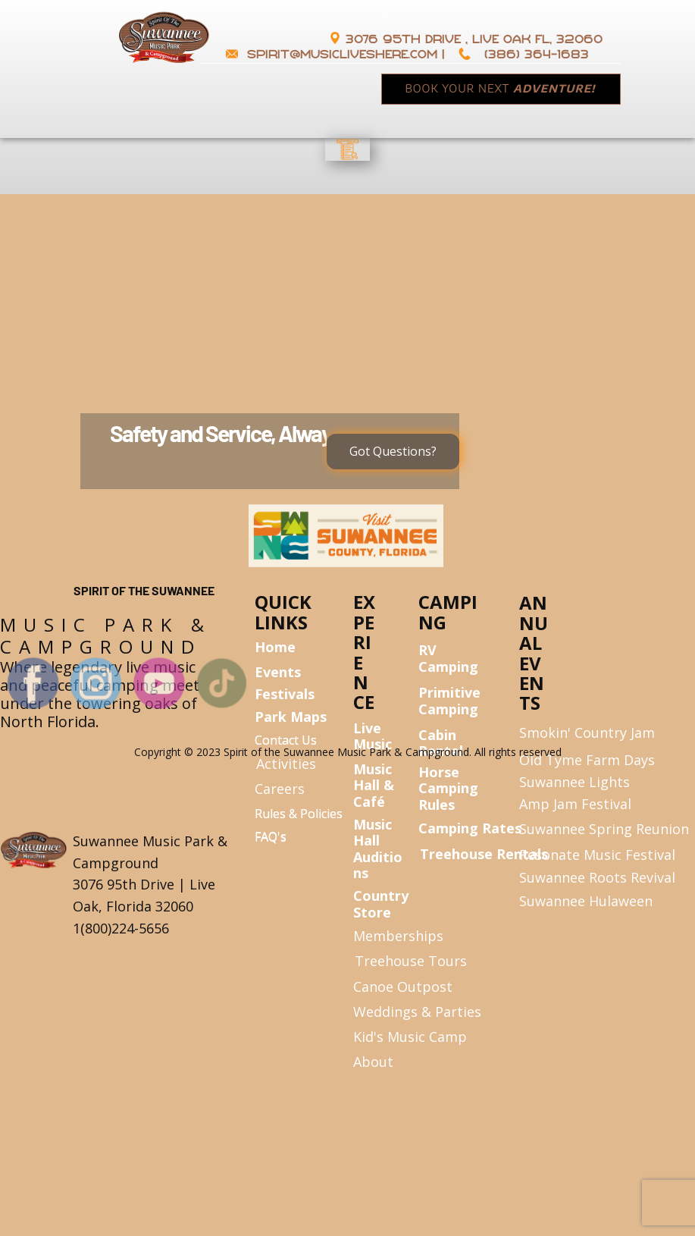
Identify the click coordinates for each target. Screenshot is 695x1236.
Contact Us (286, 740)
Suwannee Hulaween (586, 901)
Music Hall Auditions (377, 849)
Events (278, 672)
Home (275, 647)
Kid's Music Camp (410, 1036)
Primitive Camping (449, 700)
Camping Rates (469, 828)
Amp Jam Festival (575, 804)
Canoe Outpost (402, 986)
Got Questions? (393, 451)
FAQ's (270, 837)
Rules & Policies (299, 813)
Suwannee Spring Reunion (604, 829)
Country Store (381, 903)
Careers (280, 789)
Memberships (398, 936)
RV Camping (448, 658)
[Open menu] (348, 149)
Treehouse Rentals (484, 854)
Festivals (285, 694)
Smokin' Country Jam (587, 732)
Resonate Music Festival (599, 854)
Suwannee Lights (574, 782)
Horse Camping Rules (448, 788)
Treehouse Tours (411, 961)
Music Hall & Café (373, 785)
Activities (286, 763)
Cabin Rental (440, 743)
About (373, 1061)
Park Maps (291, 716)
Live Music (372, 736)
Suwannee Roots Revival (597, 877)
